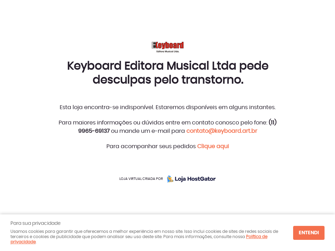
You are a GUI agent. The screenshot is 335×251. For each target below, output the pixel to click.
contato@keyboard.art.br (221, 131)
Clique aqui (213, 146)
